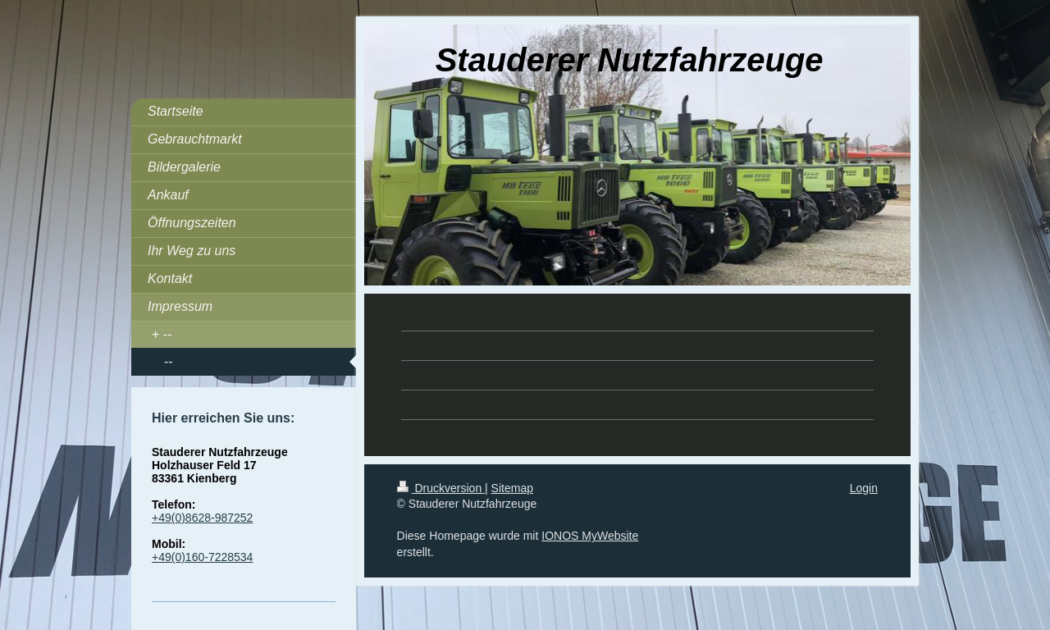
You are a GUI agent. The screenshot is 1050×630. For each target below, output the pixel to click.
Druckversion (441, 488)
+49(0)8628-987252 (202, 517)
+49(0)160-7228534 (202, 557)
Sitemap (512, 488)
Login (864, 488)
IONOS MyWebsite (589, 535)
